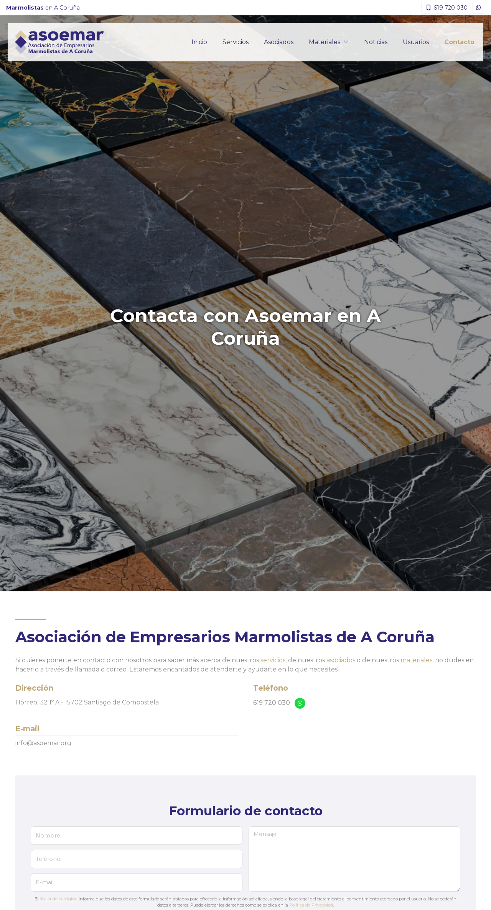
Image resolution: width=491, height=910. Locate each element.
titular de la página (58, 899)
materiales (416, 660)
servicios (272, 660)
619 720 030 (271, 702)
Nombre (48, 835)
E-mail (45, 882)
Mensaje (265, 834)
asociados (340, 660)
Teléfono (48, 859)
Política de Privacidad (311, 905)
